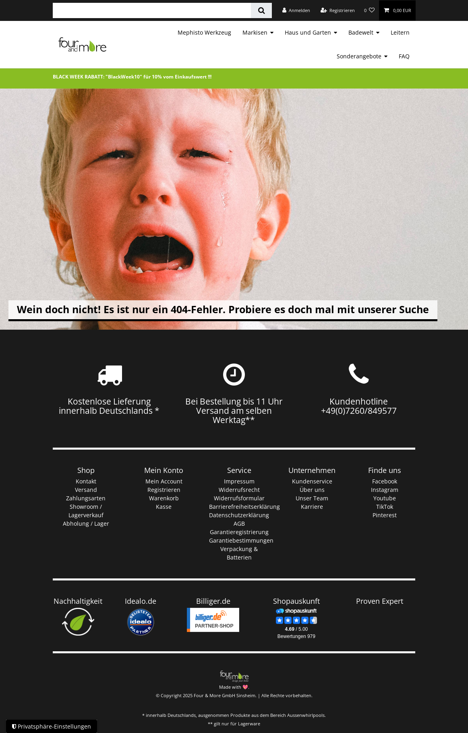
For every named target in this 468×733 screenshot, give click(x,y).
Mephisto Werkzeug (204, 32)
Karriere (312, 506)
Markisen (254, 32)
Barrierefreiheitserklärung (244, 506)
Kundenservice (312, 481)
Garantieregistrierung (239, 532)
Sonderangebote (359, 56)
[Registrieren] (338, 10)
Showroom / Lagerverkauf (86, 511)
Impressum (239, 481)
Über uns (312, 489)
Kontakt (86, 481)
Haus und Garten (308, 32)
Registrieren (163, 489)
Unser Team (312, 498)
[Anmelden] (296, 10)
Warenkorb (164, 498)
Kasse (164, 506)
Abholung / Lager (86, 523)
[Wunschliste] (369, 10)
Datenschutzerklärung (239, 515)
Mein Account (163, 481)
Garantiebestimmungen (241, 540)
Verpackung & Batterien (239, 553)
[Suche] (261, 10)
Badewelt (360, 32)
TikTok (384, 506)
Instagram (384, 489)
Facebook (384, 481)
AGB (239, 523)
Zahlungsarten (86, 498)
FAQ (404, 56)
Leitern (400, 32)
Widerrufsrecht (239, 489)
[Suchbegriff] (152, 10)
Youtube (384, 498)
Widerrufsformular (239, 498)
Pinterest (385, 515)
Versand (86, 489)
